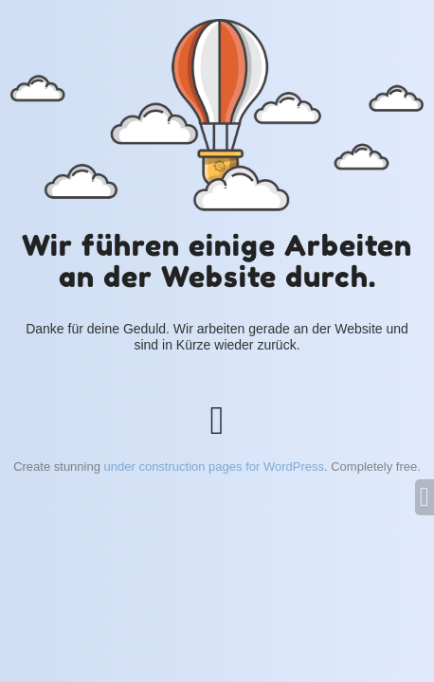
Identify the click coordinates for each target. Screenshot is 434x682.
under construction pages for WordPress (214, 466)
